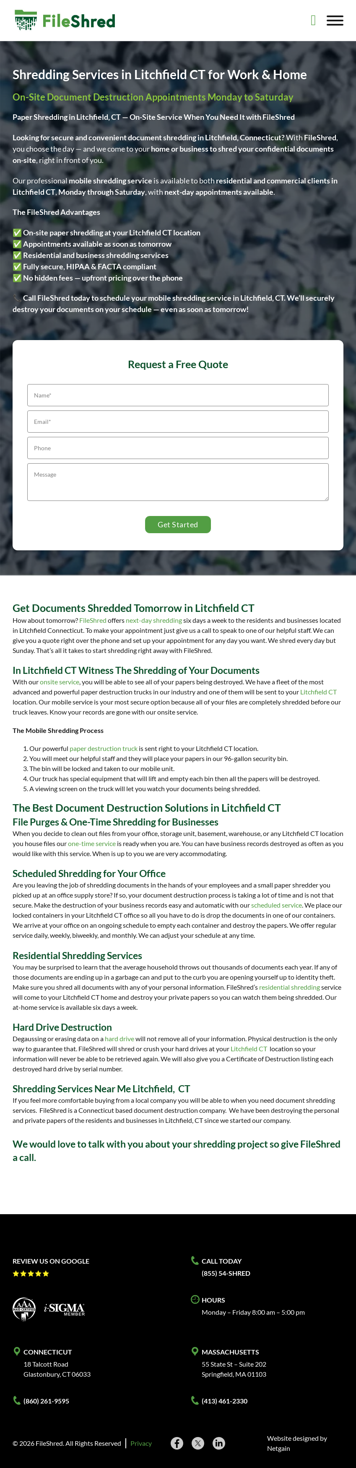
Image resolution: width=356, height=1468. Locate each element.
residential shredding (289, 987)
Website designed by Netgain (297, 1443)
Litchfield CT (318, 692)
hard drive (119, 1038)
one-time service (92, 843)
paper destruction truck (104, 748)
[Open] (335, 20)
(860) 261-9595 (46, 1401)
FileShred (93, 620)
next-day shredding (154, 620)
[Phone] (178, 448)
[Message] (178, 482)
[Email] (178, 421)
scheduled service (276, 905)
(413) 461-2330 (224, 1401)
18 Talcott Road (45, 1364)
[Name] (178, 395)
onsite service (59, 682)
